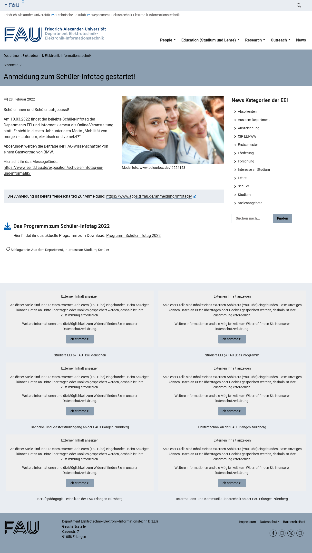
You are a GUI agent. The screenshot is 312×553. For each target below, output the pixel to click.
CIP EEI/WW (247, 136)
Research (253, 40)
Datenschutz (269, 522)
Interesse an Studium (254, 169)
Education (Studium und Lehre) (208, 40)
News (301, 40)
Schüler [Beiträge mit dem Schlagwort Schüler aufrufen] (103, 250)
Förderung (246, 153)
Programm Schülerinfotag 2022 (133, 235)
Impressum (247, 522)
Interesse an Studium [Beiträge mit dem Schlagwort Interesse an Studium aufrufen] (81, 250)
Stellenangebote (250, 203)
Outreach (279, 40)
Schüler (243, 186)
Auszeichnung (248, 128)
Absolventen (247, 111)
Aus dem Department (254, 120)
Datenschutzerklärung (79, 329)
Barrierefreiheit (294, 522)
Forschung (246, 161)
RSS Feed (282, 533)
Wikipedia (299, 533)
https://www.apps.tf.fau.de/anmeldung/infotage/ (151, 196)
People (166, 40)
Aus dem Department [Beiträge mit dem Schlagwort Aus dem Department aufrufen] (47, 250)
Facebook (273, 533)
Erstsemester (248, 145)
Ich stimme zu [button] (79, 339)
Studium (244, 195)
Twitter (290, 533)
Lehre (242, 178)
